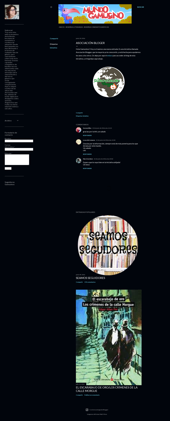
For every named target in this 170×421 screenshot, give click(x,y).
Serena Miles (87, 128)
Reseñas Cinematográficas (95, 27)
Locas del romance (89, 140)
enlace (109, 55)
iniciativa (53, 48)
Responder (87, 135)
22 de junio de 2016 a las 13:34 (105, 140)
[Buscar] (140, 7)
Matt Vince (103, 414)
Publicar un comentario (92, 395)
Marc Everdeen (88, 159)
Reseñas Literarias (73, 27)
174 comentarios (90, 282)
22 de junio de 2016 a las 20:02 (103, 159)
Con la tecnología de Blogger (97, 409)
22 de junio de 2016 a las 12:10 (102, 128)
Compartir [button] (54, 38)
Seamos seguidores (90, 278)
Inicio (61, 27)
